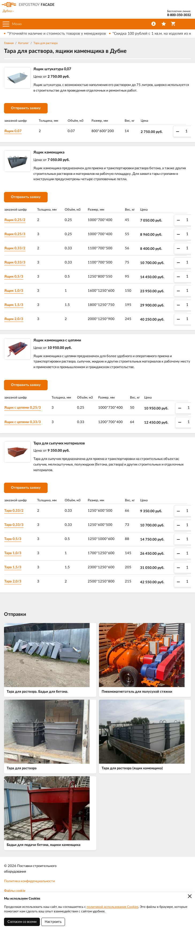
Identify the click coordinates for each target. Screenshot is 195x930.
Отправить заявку (26, 108)
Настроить (53, 922)
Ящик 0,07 (13, 131)
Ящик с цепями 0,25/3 (22, 407)
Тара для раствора (45, 43)
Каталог (23, 43)
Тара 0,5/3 (12, 539)
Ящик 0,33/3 (14, 262)
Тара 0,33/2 (14, 511)
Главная (9, 43)
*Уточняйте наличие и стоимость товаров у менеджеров (56, 34)
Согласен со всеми (21, 922)
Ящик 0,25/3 (14, 234)
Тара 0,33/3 (14, 525)
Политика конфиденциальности (29, 881)
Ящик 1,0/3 (13, 291)
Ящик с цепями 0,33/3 (22, 422)
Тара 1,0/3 (12, 553)
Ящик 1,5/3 (13, 305)
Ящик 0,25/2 (14, 220)
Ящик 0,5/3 (13, 276)
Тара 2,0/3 (12, 581)
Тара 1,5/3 (12, 567)
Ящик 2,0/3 (13, 319)
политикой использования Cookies (112, 906)
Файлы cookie (14, 891)
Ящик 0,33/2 (14, 248)
